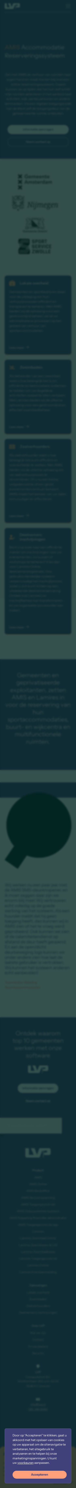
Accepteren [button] (39, 1474)
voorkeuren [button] (25, 1463)
